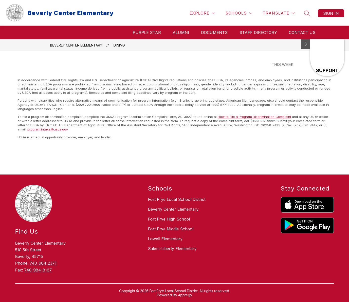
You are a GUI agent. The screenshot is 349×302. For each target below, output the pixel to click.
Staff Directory (258, 32)
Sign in (331, 13)
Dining (119, 45)
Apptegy (185, 295)
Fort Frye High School (169, 219)
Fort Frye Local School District (176, 199)
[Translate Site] (278, 13)
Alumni (181, 32)
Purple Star (147, 32)
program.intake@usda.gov (47, 129)
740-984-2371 (43, 263)
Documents (214, 32)
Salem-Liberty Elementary (172, 248)
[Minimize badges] (305, 44)
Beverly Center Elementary (76, 45)
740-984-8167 (38, 270)
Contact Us (302, 32)
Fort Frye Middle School (170, 228)
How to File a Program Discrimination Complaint (254, 117)
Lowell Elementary (165, 238)
